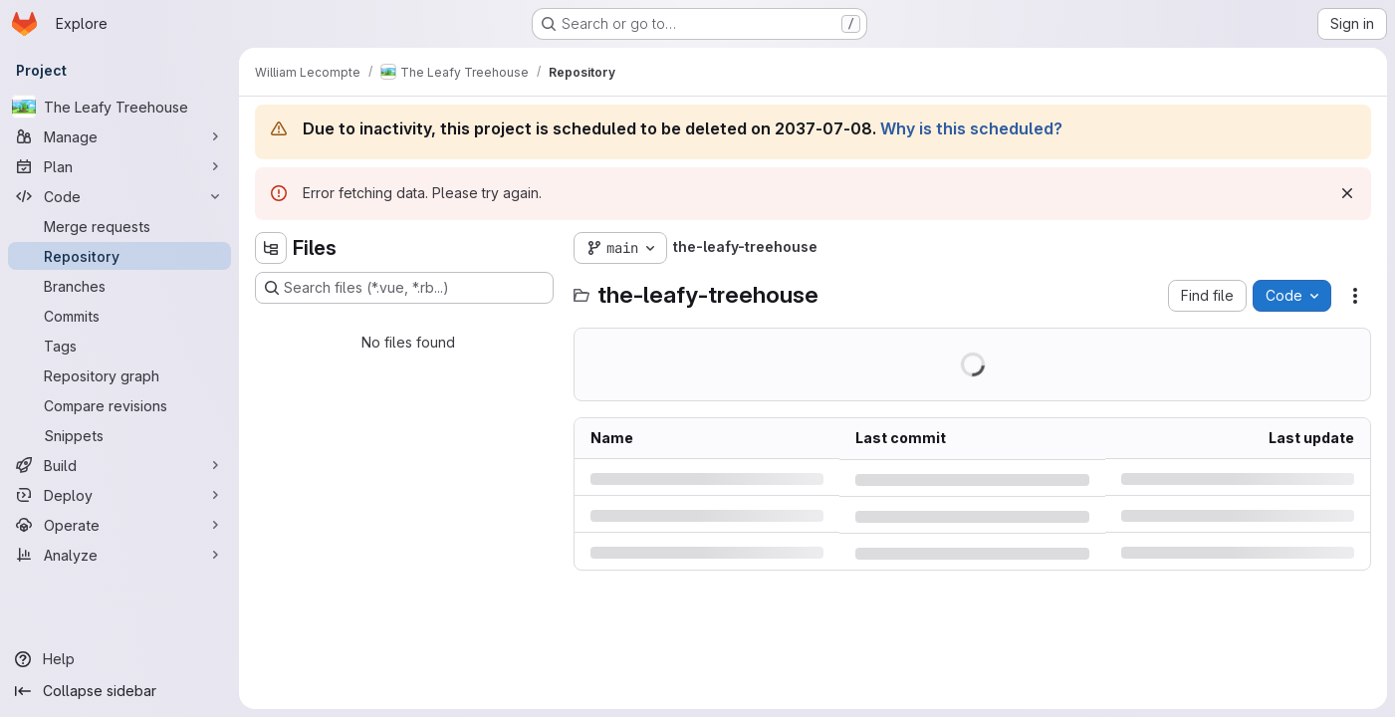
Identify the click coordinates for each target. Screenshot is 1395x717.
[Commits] (119, 316)
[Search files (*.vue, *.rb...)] (404, 288)
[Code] (119, 196)
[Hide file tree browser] (271, 248)
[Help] (119, 659)
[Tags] (119, 345)
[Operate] (119, 525)
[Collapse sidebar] (119, 691)
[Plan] (119, 166)
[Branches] (119, 286)
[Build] (119, 465)
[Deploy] (119, 495)
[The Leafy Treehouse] (119, 106)
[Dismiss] (1347, 193)
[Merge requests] (119, 226)
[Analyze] (119, 555)
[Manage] (119, 136)
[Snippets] (119, 435)
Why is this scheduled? (971, 128)
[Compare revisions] (119, 405)
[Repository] (119, 256)
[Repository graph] (119, 375)
